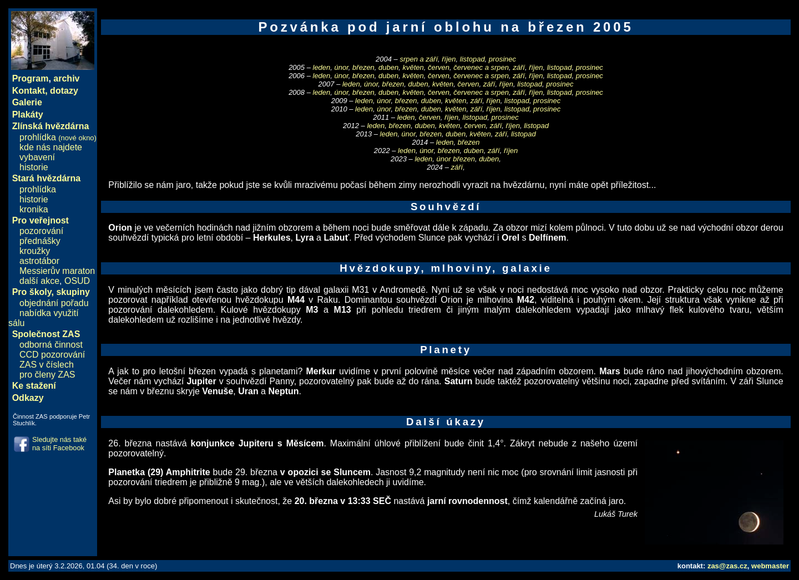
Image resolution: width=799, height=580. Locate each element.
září (519, 67)
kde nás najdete (50, 147)
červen (438, 67)
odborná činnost (51, 344)
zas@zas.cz (727, 566)
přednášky (39, 241)
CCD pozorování (52, 354)
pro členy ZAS (47, 374)
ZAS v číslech (46, 364)
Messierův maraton (57, 271)
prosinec (502, 59)
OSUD (77, 281)
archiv (66, 78)
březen (363, 67)
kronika (33, 209)
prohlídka (58, 137)
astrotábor (39, 261)
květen (412, 67)
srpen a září (419, 59)
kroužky (34, 251)
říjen (449, 59)
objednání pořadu (54, 303)
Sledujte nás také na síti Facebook (59, 443)
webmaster (770, 566)
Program (30, 78)
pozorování (41, 231)
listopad (472, 59)
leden (322, 67)
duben (388, 67)
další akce (39, 281)
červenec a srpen (481, 67)
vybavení (37, 157)
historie (33, 167)
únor (341, 67)
